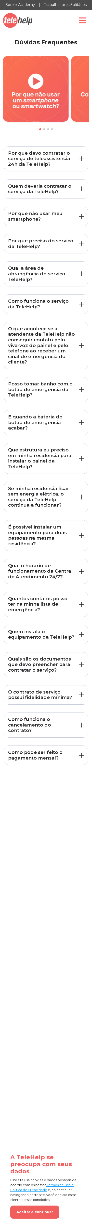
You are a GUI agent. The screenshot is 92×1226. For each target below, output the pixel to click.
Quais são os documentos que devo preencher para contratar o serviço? (39, 664)
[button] (40, 129)
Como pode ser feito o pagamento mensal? (35, 755)
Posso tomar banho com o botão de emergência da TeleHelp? (40, 389)
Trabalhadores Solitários (65, 4)
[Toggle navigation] (82, 20)
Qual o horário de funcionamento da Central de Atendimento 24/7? (40, 571)
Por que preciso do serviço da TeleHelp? (40, 243)
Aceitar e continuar (34, 1212)
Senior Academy (20, 4)
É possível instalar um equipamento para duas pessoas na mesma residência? (37, 535)
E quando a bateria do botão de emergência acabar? (35, 422)
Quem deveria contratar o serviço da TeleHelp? (39, 189)
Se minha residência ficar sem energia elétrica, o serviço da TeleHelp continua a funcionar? (38, 497)
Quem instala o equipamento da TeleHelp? (41, 634)
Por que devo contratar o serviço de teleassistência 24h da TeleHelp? (39, 158)
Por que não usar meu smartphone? (35, 216)
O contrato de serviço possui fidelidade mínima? (40, 694)
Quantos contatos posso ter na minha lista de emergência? (37, 604)
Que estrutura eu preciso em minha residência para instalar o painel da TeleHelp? (39, 458)
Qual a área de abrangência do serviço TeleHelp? (36, 273)
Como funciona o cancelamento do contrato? (29, 724)
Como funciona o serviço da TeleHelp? (38, 304)
